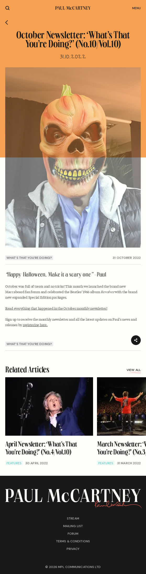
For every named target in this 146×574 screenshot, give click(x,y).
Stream (73, 518)
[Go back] (7, 23)
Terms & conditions (73, 541)
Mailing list (73, 526)
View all (134, 370)
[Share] (136, 340)
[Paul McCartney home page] (72, 8)
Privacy (73, 549)
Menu (136, 8)
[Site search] (7, 8)
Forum (73, 534)
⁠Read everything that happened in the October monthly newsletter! (56, 308)
